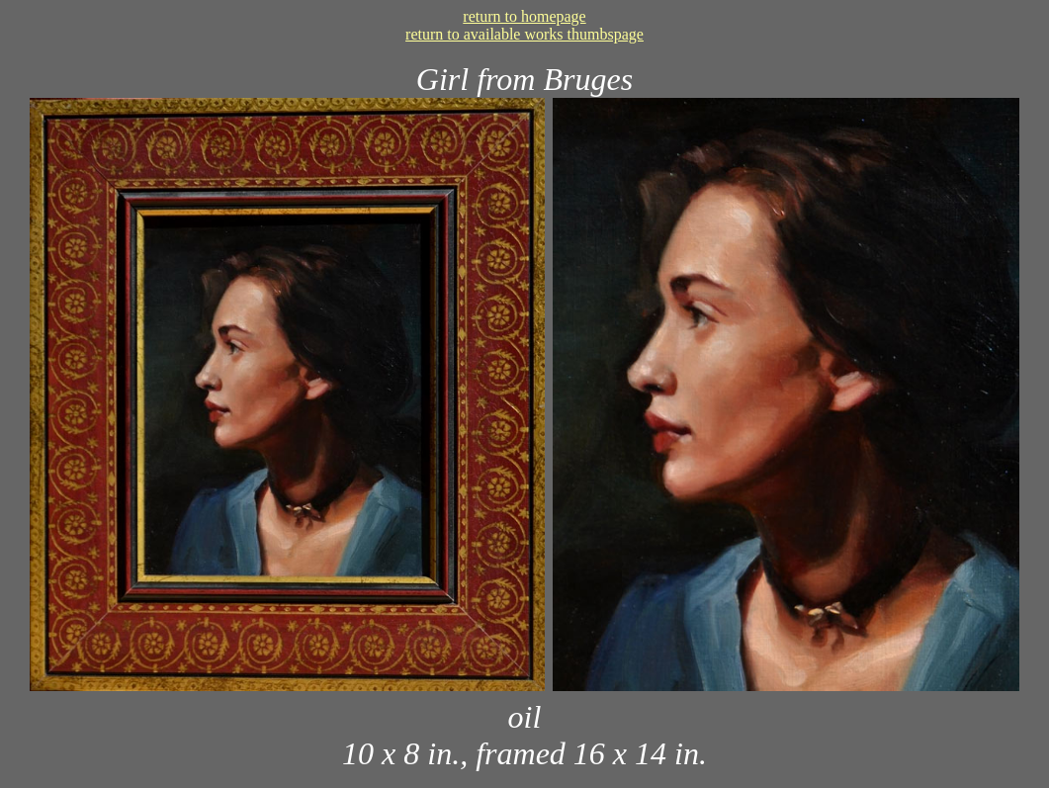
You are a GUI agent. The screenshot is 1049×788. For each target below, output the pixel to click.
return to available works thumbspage (524, 34)
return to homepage (524, 16)
